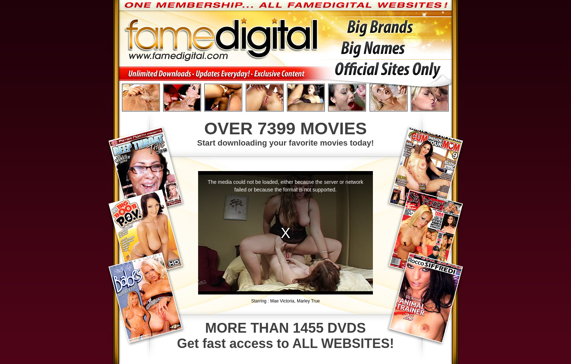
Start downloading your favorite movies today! (285, 132)
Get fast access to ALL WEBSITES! (285, 335)
